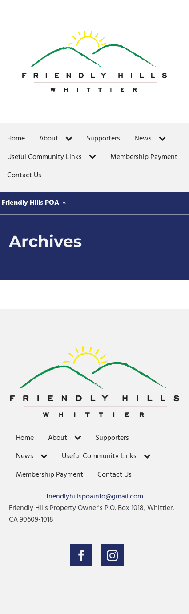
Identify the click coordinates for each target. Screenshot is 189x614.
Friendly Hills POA (30, 203)
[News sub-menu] (164, 139)
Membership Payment (143, 157)
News (143, 138)
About (48, 138)
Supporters (103, 138)
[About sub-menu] (70, 139)
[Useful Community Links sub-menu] (94, 157)
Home (16, 138)
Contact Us (24, 175)
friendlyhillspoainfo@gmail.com (94, 496)
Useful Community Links (44, 157)
